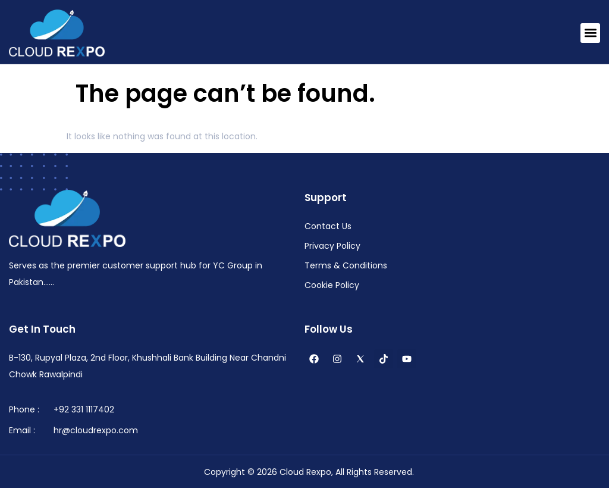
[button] (590, 33)
